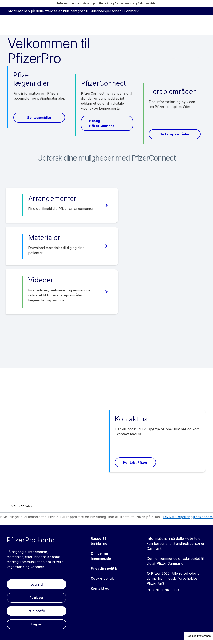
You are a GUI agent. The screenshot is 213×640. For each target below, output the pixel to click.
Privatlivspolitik (104, 568)
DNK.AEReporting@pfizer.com (188, 517)
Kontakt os (100, 588)
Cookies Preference (198, 636)
